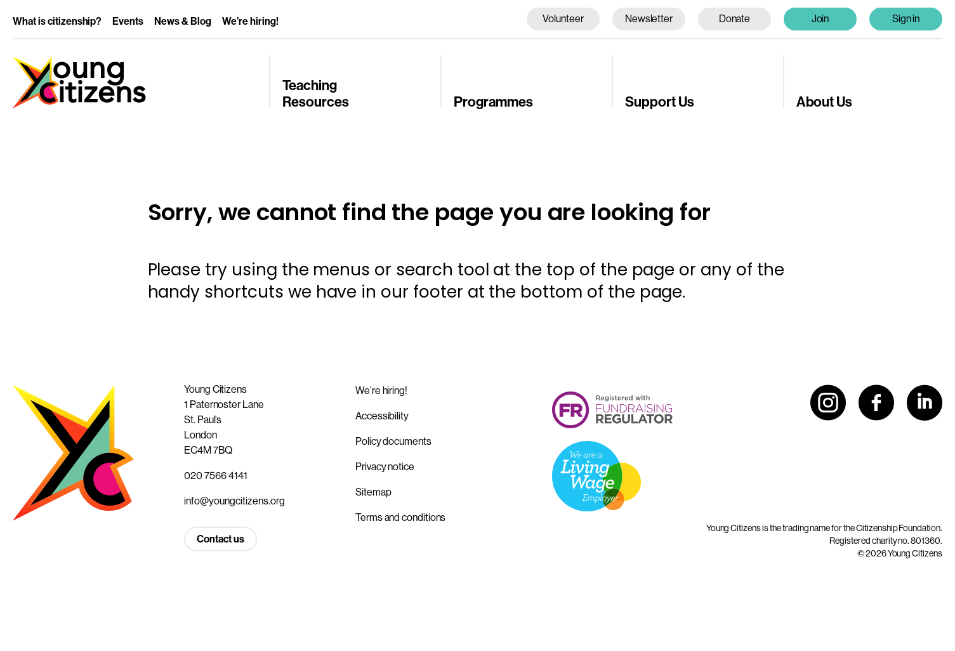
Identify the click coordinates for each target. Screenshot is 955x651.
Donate (735, 18)
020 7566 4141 (215, 475)
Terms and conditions (400, 517)
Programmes (493, 101)
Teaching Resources (315, 93)
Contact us (220, 538)
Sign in (906, 18)
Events (127, 21)
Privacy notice (384, 466)
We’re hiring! (250, 21)
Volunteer (563, 18)
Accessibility (382, 415)
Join (820, 18)
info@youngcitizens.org (234, 500)
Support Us (659, 101)
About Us (824, 101)
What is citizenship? (57, 21)
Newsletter (649, 18)
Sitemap (373, 491)
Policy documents (393, 441)
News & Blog (182, 21)
